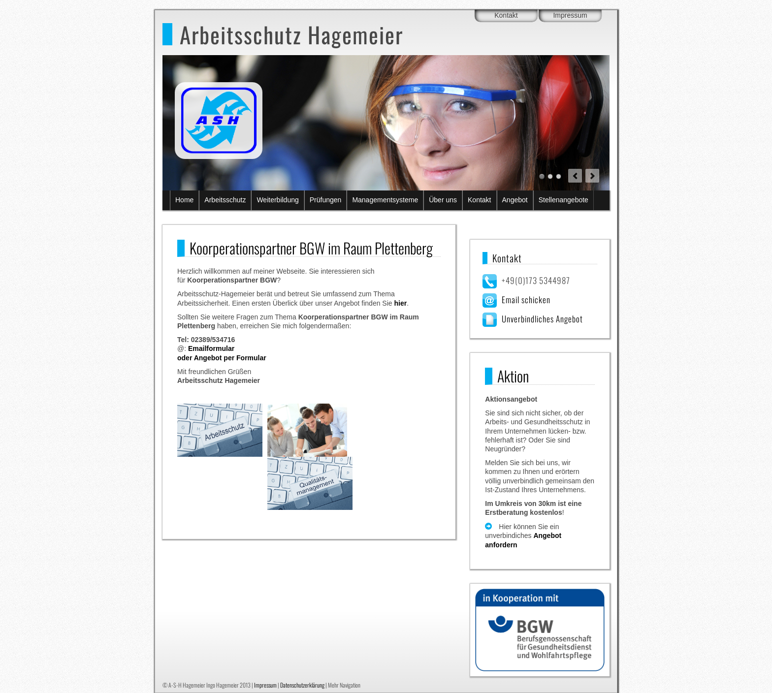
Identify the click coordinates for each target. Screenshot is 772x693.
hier (400, 303)
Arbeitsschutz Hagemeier (291, 34)
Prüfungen (326, 200)
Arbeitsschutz (225, 200)
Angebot (515, 200)
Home (184, 200)
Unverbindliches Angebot (542, 319)
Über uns (443, 200)
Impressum (570, 15)
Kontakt (505, 15)
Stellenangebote (563, 200)
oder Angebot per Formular (221, 358)
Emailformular (211, 348)
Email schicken (526, 299)
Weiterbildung (277, 200)
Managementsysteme (385, 200)
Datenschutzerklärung (302, 685)
